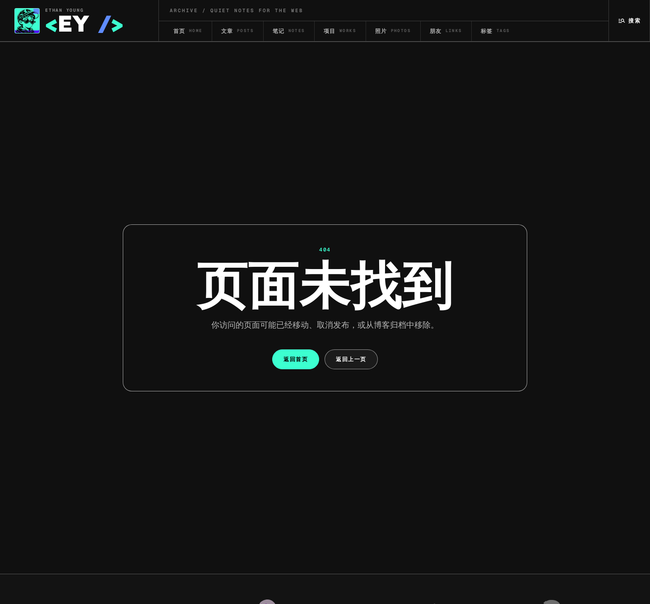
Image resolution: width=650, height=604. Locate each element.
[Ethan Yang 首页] (79, 20)
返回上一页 (351, 359)
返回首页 (295, 359)
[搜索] (629, 20)
